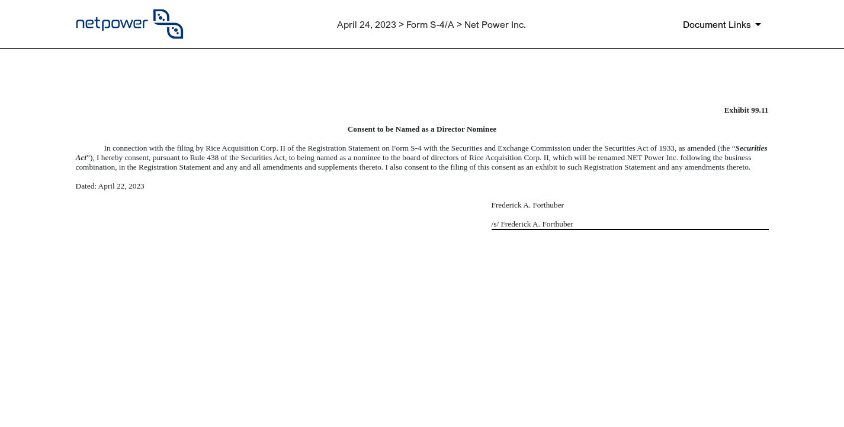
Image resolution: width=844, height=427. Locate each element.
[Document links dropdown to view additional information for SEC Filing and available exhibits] (724, 24)
